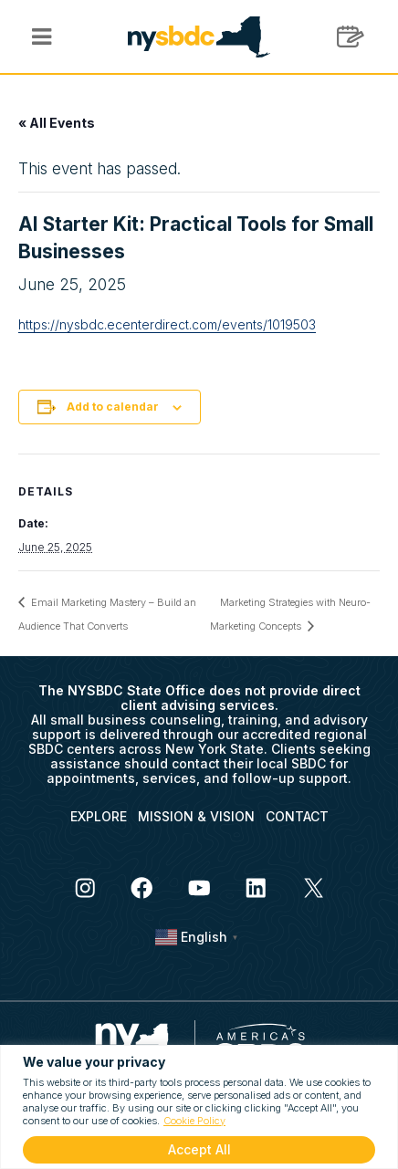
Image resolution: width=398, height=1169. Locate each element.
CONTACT (297, 816)
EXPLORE (98, 816)
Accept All (199, 1149)
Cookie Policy (194, 1120)
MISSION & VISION (196, 816)
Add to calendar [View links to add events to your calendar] (113, 406)
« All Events (56, 122)
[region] (199, 1107)
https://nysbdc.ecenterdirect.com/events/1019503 (167, 324)
